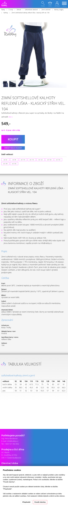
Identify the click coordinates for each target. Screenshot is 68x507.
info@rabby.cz (12, 441)
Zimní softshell (46, 10)
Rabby (3, 10)
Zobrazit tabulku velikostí (13, 148)
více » (10, 117)
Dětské (19, 10)
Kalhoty (6, 13)
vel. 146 (14, 163)
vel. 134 (58, 159)
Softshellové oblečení (31, 10)
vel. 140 (5, 163)
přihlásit (57, 4)
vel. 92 (5, 159)
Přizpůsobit (26, 502)
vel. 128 (49, 159)
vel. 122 (40, 159)
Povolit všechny (40, 502)
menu (64, 4)
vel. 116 (32, 159)
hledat (43, 4)
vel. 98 (14, 159)
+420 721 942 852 (12, 444)
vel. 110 (23, 159)
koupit (13, 139)
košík (50, 4)
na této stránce (59, 496)
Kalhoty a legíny (58, 10)
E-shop (11, 10)
